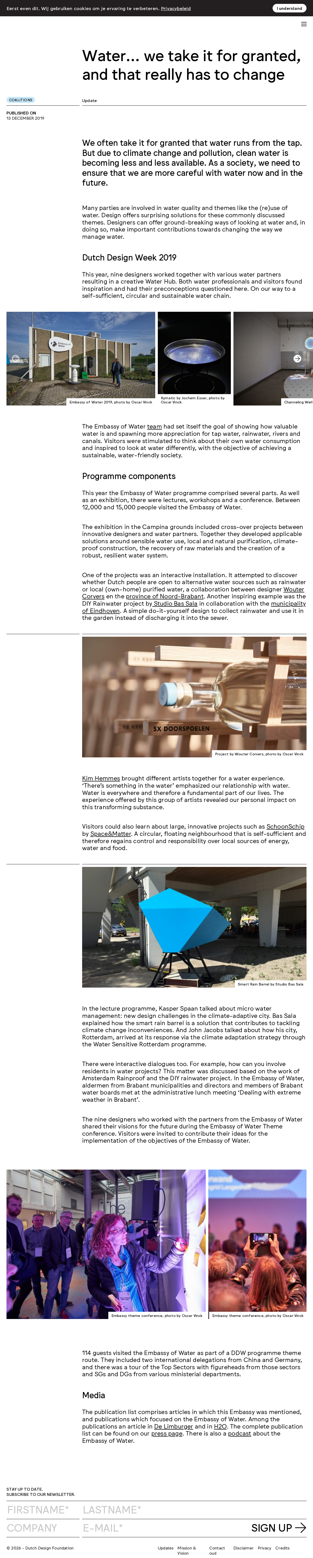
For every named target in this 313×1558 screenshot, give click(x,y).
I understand (289, 8)
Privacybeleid (176, 8)
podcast (239, 1433)
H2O (220, 1426)
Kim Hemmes (101, 777)
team (154, 426)
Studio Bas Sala (175, 603)
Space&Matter (110, 833)
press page (166, 1433)
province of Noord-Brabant (165, 595)
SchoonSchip (285, 826)
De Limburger (173, 1426)
